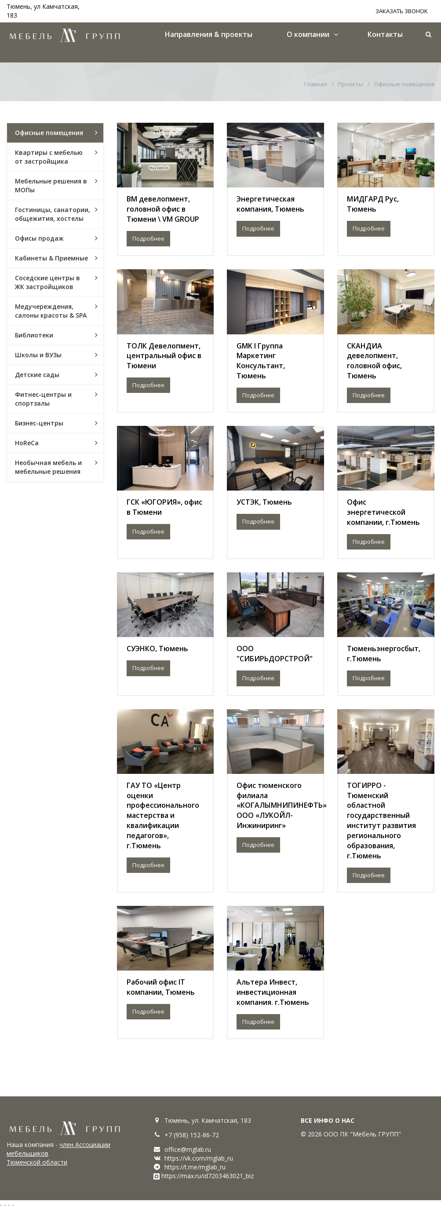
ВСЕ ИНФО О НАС (327, 1120)
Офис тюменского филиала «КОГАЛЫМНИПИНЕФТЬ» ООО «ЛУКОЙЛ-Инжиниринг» (282, 805)
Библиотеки (34, 335)
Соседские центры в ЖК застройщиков (47, 282)
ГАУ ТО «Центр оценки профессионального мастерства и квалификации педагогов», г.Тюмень (163, 815)
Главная (315, 84)
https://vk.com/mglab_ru (198, 1158)
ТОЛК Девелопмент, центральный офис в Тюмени (164, 356)
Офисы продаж (39, 238)
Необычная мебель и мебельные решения (48, 467)
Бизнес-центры (39, 423)
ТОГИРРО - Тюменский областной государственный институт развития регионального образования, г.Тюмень (381, 820)
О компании (308, 34)
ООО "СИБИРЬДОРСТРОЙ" (275, 653)
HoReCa (27, 443)
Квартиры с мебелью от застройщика (49, 156)
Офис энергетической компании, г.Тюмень (383, 512)
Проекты (350, 84)
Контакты (385, 34)
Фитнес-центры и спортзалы (43, 398)
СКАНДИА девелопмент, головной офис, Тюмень (374, 361)
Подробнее (148, 238)
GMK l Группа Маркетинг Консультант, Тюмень (261, 361)
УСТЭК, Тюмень (264, 502)
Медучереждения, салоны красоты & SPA (51, 310)
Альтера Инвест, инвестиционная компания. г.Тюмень (273, 992)
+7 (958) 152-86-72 (191, 1135)
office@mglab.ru (187, 1149)
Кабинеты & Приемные (51, 258)
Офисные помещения (49, 132)
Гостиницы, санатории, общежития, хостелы (52, 214)
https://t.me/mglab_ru (195, 1167)
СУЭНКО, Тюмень (157, 648)
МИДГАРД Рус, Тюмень (373, 204)
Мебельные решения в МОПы (51, 185)
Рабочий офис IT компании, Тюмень (161, 987)
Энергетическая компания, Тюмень (270, 204)
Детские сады (37, 374)
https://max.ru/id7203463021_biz (207, 1176)
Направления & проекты (208, 34)
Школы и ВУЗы (38, 355)
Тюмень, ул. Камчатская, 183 (207, 1120)
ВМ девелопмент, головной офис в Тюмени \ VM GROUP (163, 209)
